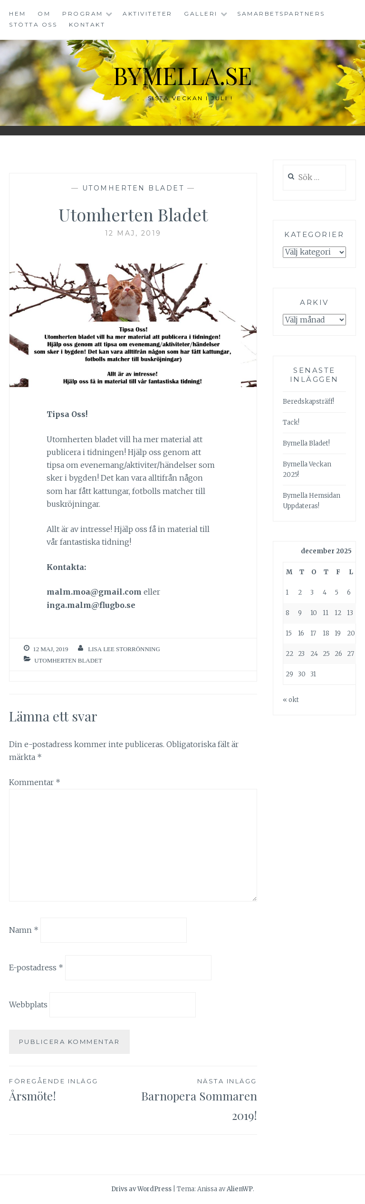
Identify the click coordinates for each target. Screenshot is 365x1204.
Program (82, 13)
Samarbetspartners (281, 13)
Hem (17, 13)
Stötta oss (33, 24)
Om (44, 13)
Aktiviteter (148, 13)
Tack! (291, 422)
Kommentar (34, 782)
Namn (23, 930)
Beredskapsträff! (308, 402)
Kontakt (87, 24)
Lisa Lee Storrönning (124, 649)
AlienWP (240, 1189)
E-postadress (36, 967)
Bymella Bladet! (306, 443)
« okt (291, 700)
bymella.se (182, 75)
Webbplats (28, 1004)
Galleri (201, 13)
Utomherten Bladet (133, 188)
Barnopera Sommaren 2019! (195, 1099)
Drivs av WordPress (141, 1189)
